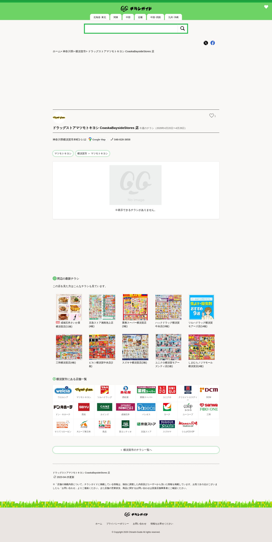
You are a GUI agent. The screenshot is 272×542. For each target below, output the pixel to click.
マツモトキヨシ (62, 153)
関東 (116, 17)
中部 (128, 17)
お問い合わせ (139, 523)
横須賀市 (80, 51)
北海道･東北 (100, 17)
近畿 (140, 17)
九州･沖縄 (173, 17)
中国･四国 (155, 17)
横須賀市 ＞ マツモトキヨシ (92, 153)
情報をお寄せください (162, 523)
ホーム (57, 51)
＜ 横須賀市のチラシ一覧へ (136, 449)
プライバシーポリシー (117, 523)
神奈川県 (68, 51)
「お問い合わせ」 (69, 488)
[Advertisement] (136, 81)
